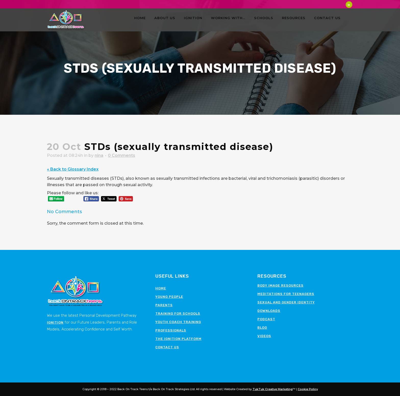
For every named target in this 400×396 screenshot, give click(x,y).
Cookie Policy (308, 389)
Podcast (266, 319)
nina (99, 155)
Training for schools (177, 313)
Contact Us (167, 347)
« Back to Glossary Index (72, 169)
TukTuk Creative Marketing (273, 389)
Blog (262, 327)
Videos (264, 336)
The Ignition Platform (178, 339)
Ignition (55, 322)
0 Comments (121, 155)
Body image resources (280, 285)
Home (160, 288)
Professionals (170, 330)
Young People (169, 297)
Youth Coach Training (178, 322)
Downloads (268, 311)
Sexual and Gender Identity (286, 302)
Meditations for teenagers (285, 294)
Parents (164, 305)
